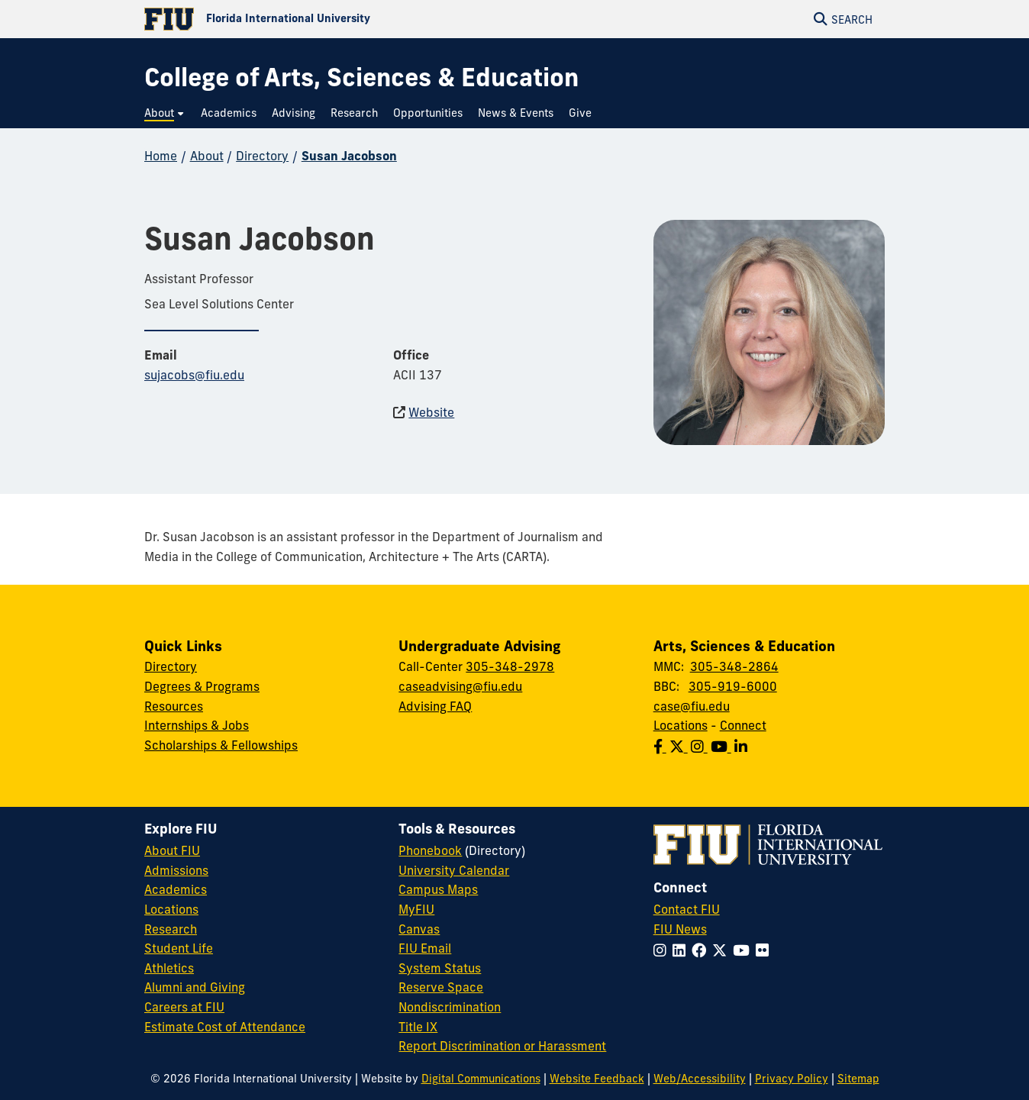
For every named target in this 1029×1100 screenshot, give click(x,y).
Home (160, 155)
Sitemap (858, 1078)
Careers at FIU (184, 1007)
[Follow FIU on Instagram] (663, 950)
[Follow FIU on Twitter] (722, 950)
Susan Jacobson (349, 155)
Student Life (178, 948)
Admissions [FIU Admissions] (176, 870)
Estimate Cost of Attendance (224, 1026)
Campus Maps (438, 889)
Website (431, 412)
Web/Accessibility (699, 1078)
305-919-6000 (733, 686)
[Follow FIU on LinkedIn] (682, 950)
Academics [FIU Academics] (175, 889)
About (207, 155)
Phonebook (430, 850)
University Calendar (453, 870)
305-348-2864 (734, 666)
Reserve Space (440, 987)
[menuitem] (165, 113)
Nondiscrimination (449, 1007)
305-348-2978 (510, 666)
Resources (173, 706)
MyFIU (416, 909)
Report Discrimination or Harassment (502, 1045)
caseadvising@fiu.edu (460, 686)
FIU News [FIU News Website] (680, 929)
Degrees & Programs (202, 686)
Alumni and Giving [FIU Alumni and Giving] (194, 987)
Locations (680, 725)
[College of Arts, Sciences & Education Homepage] (361, 77)
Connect (743, 725)
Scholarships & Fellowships (221, 745)
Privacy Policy (791, 1078)
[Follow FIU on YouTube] (744, 950)
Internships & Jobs (196, 725)
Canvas (419, 929)
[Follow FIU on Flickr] (765, 950)
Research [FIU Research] (170, 929)
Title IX (417, 1026)
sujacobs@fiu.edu (194, 374)
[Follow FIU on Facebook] (702, 950)
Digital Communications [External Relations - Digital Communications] (480, 1078)
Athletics (169, 968)
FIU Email (424, 948)
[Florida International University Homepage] (329, 19)
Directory (262, 155)
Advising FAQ (435, 706)
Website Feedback (597, 1078)
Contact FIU (686, 909)
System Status (439, 968)
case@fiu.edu (691, 706)
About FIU (172, 850)
